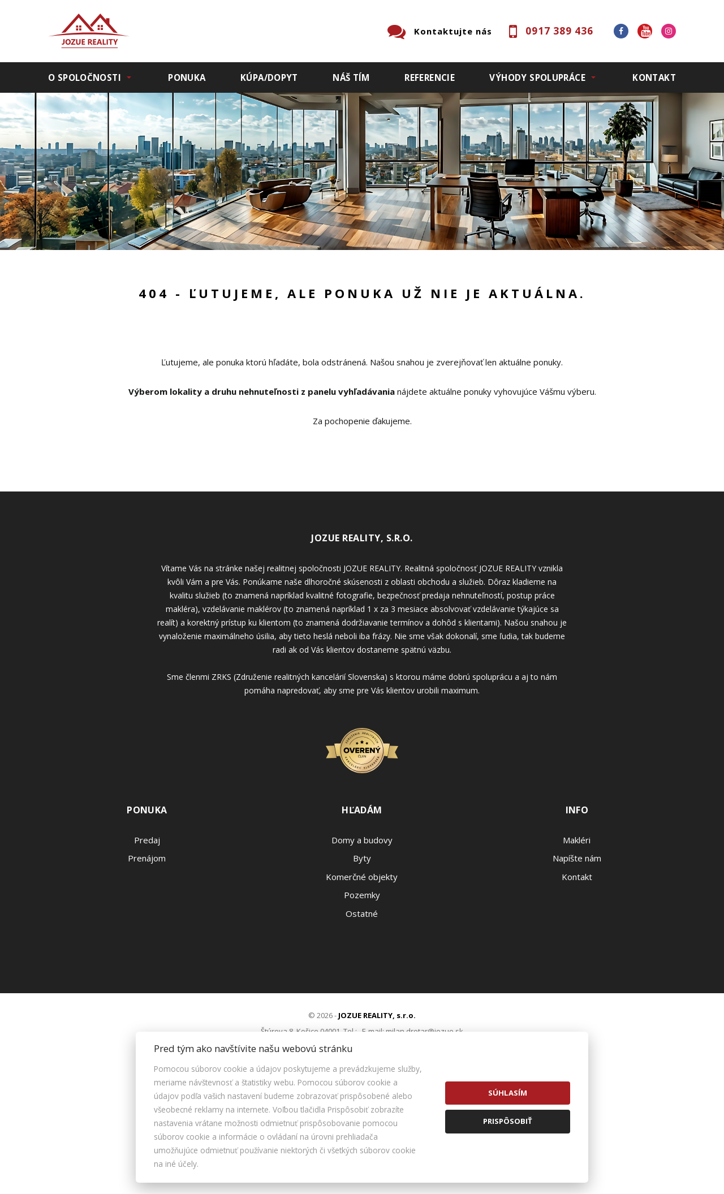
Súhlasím (507, 1093)
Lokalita (65, 273)
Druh (219, 273)
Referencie (429, 77)
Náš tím (351, 77)
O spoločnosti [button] (84, 77)
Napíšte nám (577, 976)
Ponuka (186, 77)
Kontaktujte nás (453, 31)
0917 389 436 (559, 30)
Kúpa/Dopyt (269, 77)
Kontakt (654, 77)
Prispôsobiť (507, 1121)
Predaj (83, 332)
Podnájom (285, 332)
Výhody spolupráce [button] (537, 77)
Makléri (577, 958)
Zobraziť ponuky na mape (442, 332)
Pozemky (362, 1013)
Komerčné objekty (362, 995)
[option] (362, 171)
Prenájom (152, 332)
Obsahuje (390, 273)
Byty (362, 976)
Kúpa (218, 332)
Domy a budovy (362, 958)
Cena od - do (558, 273)
